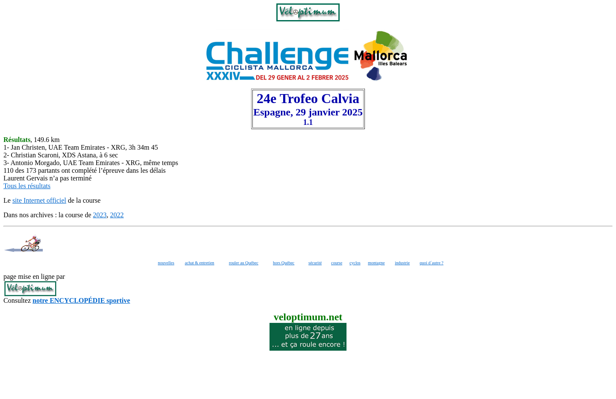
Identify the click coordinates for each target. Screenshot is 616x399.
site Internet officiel (39, 200)
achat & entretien (199, 262)
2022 (117, 215)
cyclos (355, 262)
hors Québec (283, 262)
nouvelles (166, 262)
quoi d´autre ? (432, 262)
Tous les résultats (26, 185)
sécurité (315, 262)
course (336, 262)
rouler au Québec (243, 262)
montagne (376, 262)
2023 (100, 215)
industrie (402, 262)
